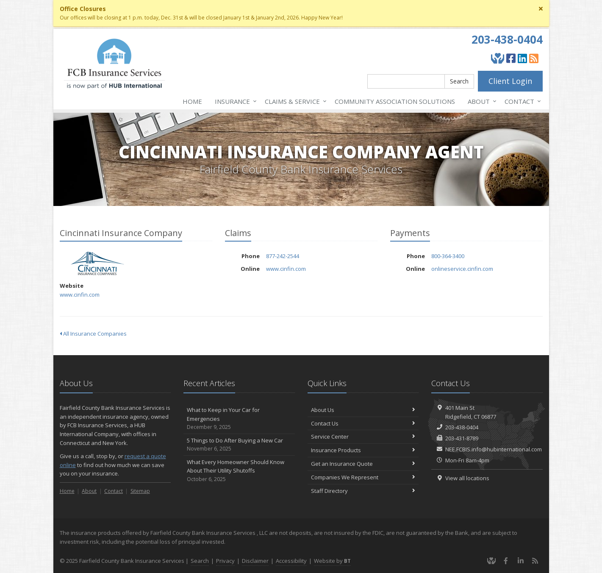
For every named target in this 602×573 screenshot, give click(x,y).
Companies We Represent (363, 477)
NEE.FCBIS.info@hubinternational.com (493, 449)
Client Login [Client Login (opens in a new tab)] (510, 81)
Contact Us (363, 423)
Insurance (234, 101)
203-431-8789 (461, 438)
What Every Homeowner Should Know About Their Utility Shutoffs (239, 471)
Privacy (225, 561)
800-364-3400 (447, 256)
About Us (363, 410)
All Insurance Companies (93, 333)
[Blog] (533, 58)
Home (192, 101)
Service (294, 101)
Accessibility (291, 561)
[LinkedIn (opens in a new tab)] (522, 58)
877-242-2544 (282, 256)
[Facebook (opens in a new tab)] (511, 58)
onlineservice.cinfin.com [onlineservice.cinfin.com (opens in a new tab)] (462, 269)
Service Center (363, 436)
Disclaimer (255, 561)
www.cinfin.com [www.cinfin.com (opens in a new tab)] (80, 294)
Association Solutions (395, 101)
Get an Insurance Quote (363, 463)
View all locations (467, 478)
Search (459, 81)
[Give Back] (497, 58)
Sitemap (140, 491)
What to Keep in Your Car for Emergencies (239, 418)
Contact (521, 101)
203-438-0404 (507, 39)
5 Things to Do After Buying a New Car (239, 445)
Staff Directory (363, 491)
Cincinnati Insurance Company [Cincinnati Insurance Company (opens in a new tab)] (98, 263)
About (480, 101)
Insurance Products (363, 450)
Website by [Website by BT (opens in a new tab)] (332, 561)
